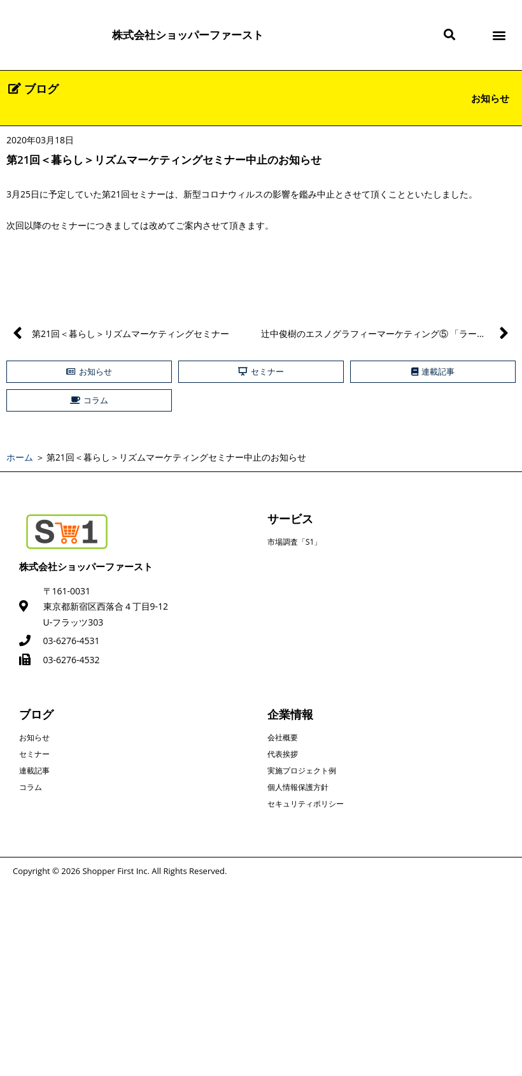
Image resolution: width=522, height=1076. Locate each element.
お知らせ (490, 98)
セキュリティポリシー (305, 803)
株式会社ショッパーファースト (188, 34)
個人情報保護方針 (297, 787)
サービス (290, 518)
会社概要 (282, 737)
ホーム (19, 457)
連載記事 (34, 770)
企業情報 (290, 714)
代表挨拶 (282, 754)
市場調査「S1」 (294, 541)
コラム (30, 787)
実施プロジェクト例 (301, 770)
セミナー (34, 754)
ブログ (36, 714)
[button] (449, 35)
